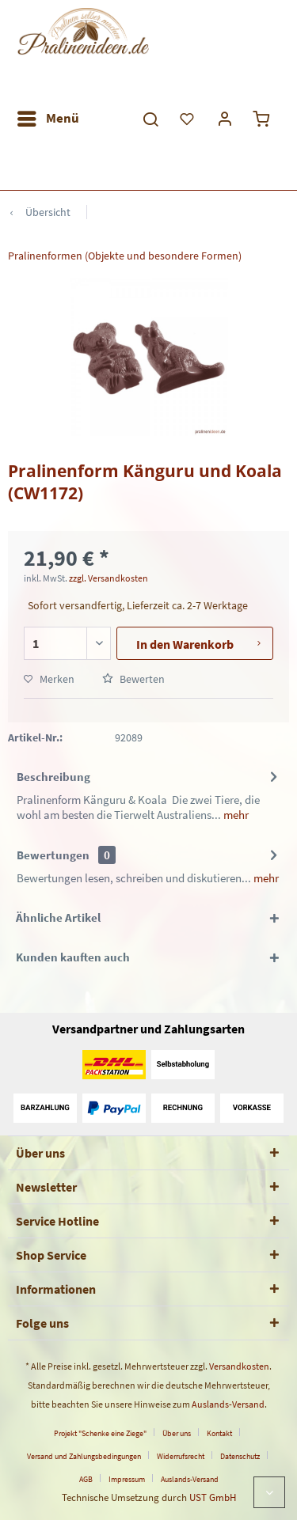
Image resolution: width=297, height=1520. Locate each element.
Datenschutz (240, 1456)
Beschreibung (53, 776)
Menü (48, 116)
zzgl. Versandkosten (108, 578)
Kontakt (219, 1433)
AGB (86, 1479)
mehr (235, 814)
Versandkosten (239, 1366)
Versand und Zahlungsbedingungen (84, 1456)
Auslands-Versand (228, 1404)
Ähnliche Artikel (58, 917)
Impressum (127, 1479)
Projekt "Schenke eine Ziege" (100, 1433)
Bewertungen (53, 854)
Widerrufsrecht (180, 1456)
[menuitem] (47, 119)
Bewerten (133, 679)
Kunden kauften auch (73, 957)
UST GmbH (212, 1497)
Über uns (176, 1433)
